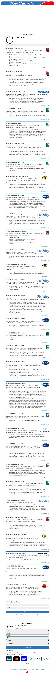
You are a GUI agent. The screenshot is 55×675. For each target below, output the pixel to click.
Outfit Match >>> (45, 67)
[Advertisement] (27, 20)
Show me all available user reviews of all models (27, 614)
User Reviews (23, 669)
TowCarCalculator (14, 669)
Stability (37, 669)
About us (43, 669)
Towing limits (31, 669)
